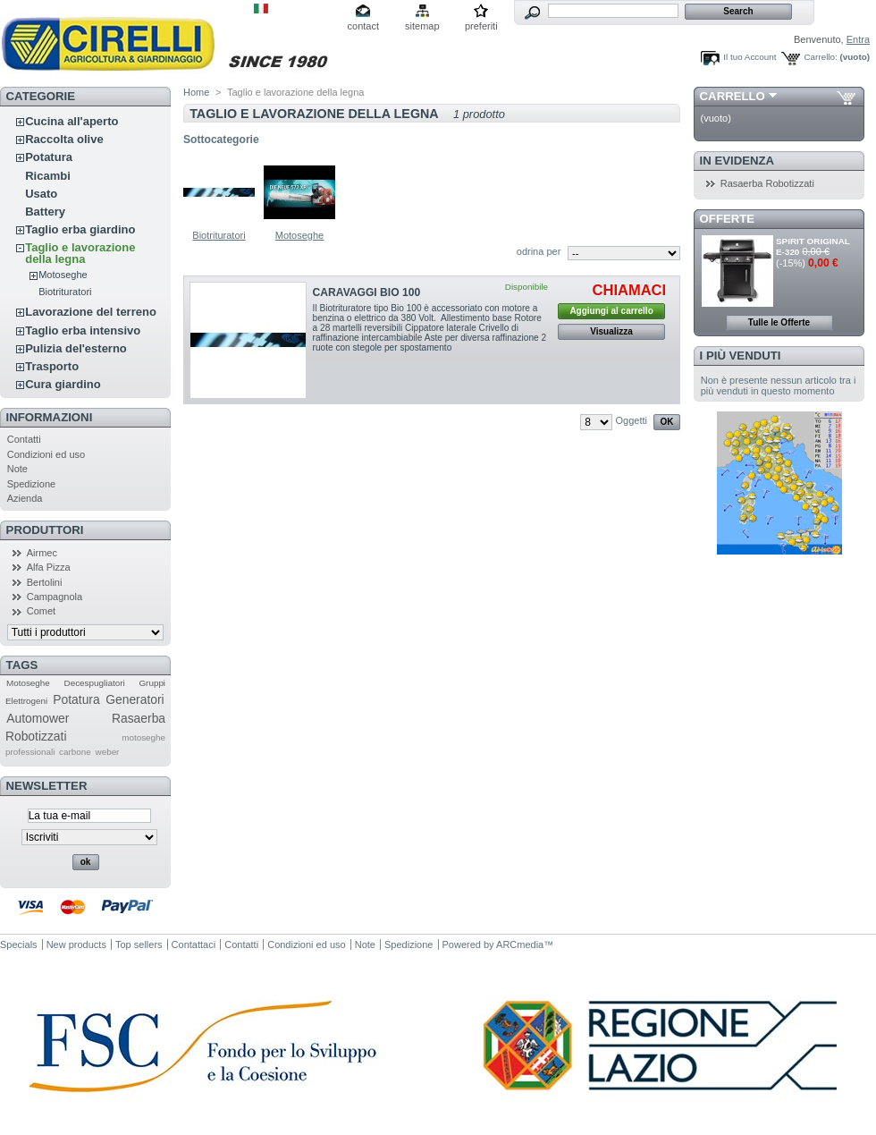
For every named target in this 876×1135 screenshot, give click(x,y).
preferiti (481, 26)
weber (108, 752)
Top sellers (139, 944)
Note (17, 468)
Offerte (727, 218)
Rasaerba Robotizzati (767, 183)
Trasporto (52, 366)
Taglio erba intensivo (82, 330)
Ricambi (48, 175)
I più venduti (740, 355)
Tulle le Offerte (779, 322)
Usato (41, 193)
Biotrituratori (64, 291)
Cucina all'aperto (71, 121)
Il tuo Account (749, 57)
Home (196, 92)
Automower (37, 718)
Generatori (134, 699)
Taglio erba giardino (80, 229)
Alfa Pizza (49, 567)
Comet (41, 611)
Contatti (24, 439)
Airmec (42, 552)
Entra (858, 39)
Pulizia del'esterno (76, 348)
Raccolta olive (64, 139)
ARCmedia (519, 944)
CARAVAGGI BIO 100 (367, 292)
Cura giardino (63, 384)
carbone (75, 752)
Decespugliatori (94, 683)
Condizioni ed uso (46, 454)
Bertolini (45, 582)
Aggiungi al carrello (611, 311)
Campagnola (54, 596)
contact (363, 26)
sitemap (422, 26)
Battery (45, 211)
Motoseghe (62, 274)
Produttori (45, 530)
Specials (19, 944)
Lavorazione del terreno (90, 311)
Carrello (732, 96)
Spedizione (31, 484)
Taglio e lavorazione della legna (80, 253)
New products (76, 944)
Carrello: (820, 57)
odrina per (539, 251)
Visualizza (611, 331)
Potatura (48, 157)
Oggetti (631, 420)
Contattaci (194, 944)
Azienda (25, 498)
